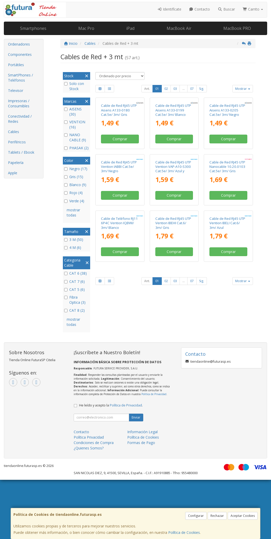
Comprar (120, 175)
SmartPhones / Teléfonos (20, 78)
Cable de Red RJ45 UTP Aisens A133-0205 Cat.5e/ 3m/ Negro (227, 147)
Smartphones (33, 28)
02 (166, 88)
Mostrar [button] (242, 88)
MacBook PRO (237, 28)
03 (175, 88)
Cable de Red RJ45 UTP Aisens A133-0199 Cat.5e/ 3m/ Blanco (173, 147)
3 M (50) (73, 239)
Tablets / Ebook (21, 152)
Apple (12, 172)
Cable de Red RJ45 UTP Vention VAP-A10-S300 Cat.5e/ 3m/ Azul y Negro (173, 242)
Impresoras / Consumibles (18, 103)
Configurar (196, 516)
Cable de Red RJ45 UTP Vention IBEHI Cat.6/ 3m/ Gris (173, 333)
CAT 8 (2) (74, 310)
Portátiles (16, 64)
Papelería (15, 162)
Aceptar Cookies (243, 516)
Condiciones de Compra (94, 501)
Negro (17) (75, 168)
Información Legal (142, 490)
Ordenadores (19, 44)
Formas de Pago (141, 501)
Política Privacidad (89, 496)
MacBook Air (179, 28)
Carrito (253, 9)
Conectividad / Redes (20, 119)
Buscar (226, 9)
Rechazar (217, 516)
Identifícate (169, 9)
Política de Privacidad (153, 453)
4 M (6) (72, 247)
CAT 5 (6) (74, 289)
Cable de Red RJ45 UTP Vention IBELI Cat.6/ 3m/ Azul (227, 333)
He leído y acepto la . (111, 464)
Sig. (201, 88)
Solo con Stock (74, 86)
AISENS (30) (73, 112)
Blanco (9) (75, 184)
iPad (130, 28)
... (183, 88)
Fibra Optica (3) (75, 300)
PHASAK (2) (76, 147)
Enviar (136, 476)
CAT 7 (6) (74, 281)
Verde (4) (74, 200)
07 (192, 88)
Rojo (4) (73, 192)
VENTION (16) (74, 124)
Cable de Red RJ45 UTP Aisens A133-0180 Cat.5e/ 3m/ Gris (119, 147)
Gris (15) (73, 176)
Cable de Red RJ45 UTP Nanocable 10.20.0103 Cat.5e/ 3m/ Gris (227, 240)
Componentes (20, 54)
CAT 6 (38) (75, 273)
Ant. (147, 88)
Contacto (199, 9)
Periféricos (17, 142)
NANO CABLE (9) (75, 137)
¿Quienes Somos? (89, 507)
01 (157, 88)
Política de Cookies (184, 532)
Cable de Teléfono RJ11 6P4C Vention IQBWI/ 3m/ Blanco (119, 333)
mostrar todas (73, 212)
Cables (13, 131)
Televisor (15, 90)
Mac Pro (86, 28)
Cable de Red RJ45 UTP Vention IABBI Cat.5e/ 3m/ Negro (119, 240)
